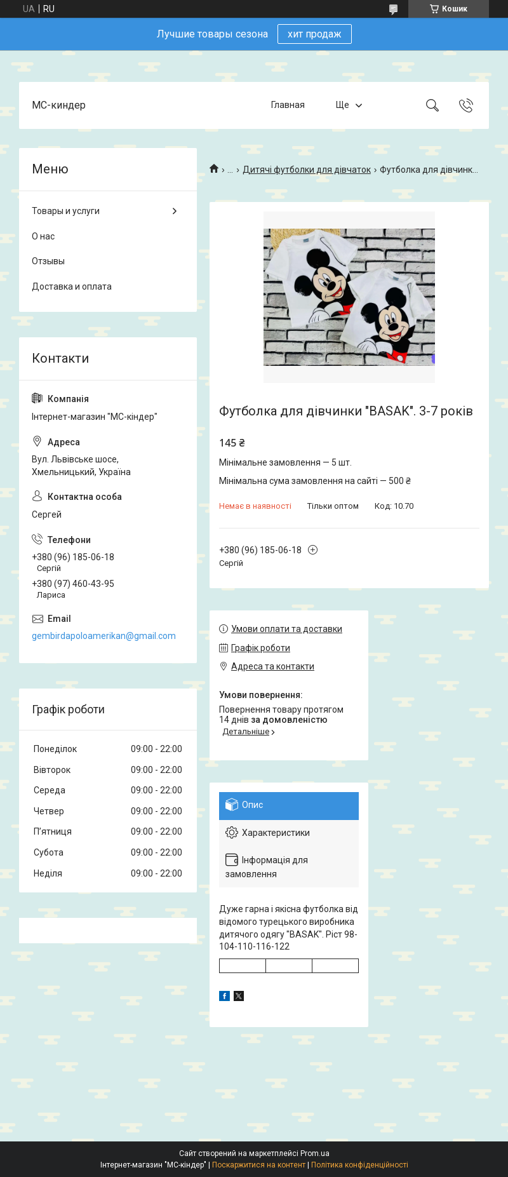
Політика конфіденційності (359, 1164)
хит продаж (315, 34)
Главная (288, 105)
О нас (43, 236)
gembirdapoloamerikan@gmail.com (104, 636)
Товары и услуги (66, 211)
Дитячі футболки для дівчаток (307, 170)
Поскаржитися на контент (258, 1164)
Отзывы (48, 261)
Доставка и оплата (72, 286)
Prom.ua (315, 1153)
